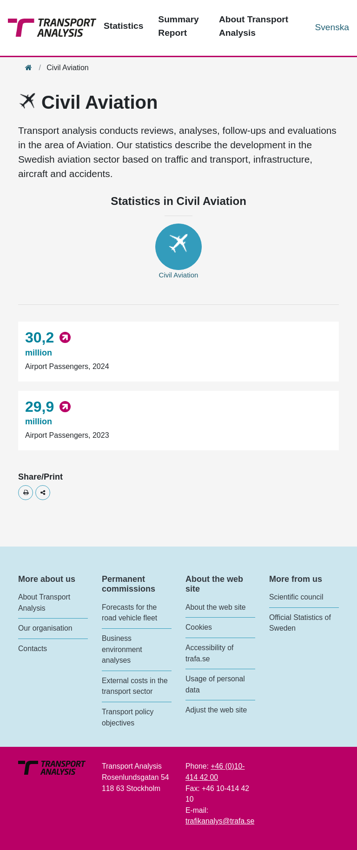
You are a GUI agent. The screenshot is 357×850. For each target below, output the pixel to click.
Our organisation (45, 628)
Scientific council (296, 597)
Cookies (198, 627)
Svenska (332, 27)
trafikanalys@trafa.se (219, 821)
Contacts (32, 648)
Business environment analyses (122, 649)
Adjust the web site (216, 710)
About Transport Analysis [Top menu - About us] (253, 26)
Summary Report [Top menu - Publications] (178, 26)
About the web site (215, 607)
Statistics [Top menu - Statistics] (123, 26)
